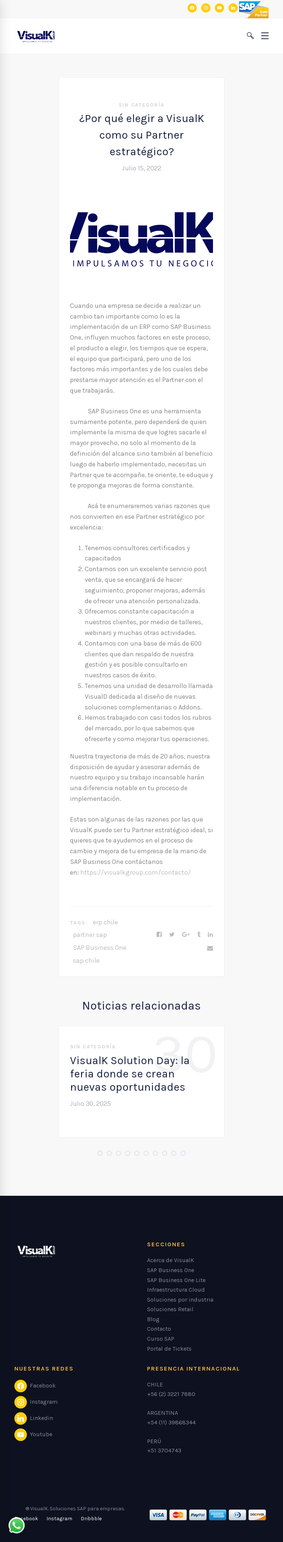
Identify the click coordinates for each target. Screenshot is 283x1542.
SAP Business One (99, 948)
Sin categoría (142, 105)
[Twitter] (172, 935)
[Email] (210, 948)
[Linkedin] (210, 935)
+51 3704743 (164, 1450)
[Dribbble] (91, 1519)
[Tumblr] (198, 935)
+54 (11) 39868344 (171, 1422)
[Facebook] (159, 935)
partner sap (90, 935)
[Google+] (186, 935)
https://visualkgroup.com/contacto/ (135, 872)
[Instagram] (59, 1519)
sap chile (86, 960)
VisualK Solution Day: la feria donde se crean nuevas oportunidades (130, 1074)
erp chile (105, 922)
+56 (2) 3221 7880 (171, 1393)
